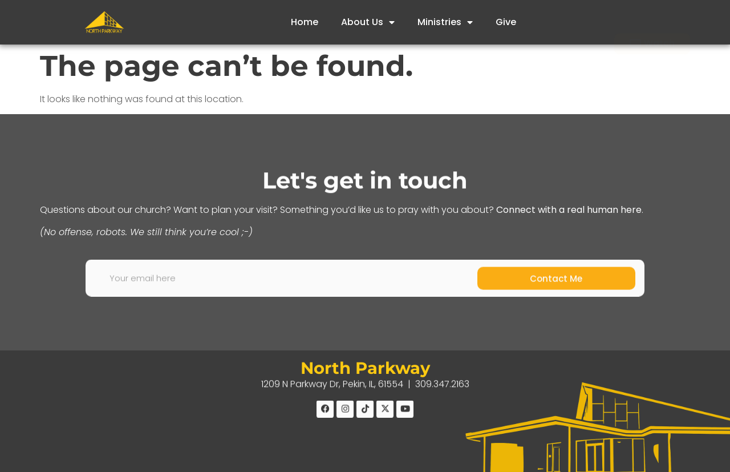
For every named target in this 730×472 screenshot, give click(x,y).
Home (304, 22)
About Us (368, 22)
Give (506, 22)
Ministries (445, 22)
